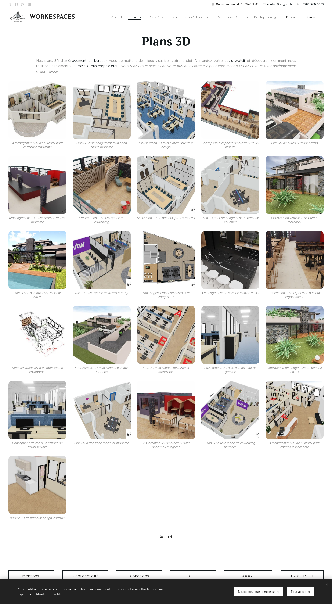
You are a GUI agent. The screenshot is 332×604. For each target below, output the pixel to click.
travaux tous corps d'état (97, 66)
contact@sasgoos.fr (279, 4)
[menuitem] (90, 17)
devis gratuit (234, 61)
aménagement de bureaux (85, 61)
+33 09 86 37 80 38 (312, 4)
